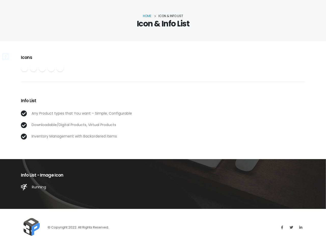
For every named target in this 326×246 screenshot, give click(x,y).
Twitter (291, 227)
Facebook (282, 227)
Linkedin (301, 227)
